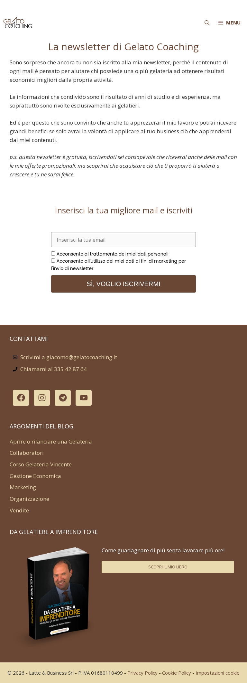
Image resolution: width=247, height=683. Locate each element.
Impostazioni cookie (218, 672)
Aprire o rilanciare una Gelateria (51, 441)
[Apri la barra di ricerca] (207, 22)
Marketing (23, 487)
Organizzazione (29, 498)
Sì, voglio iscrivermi (123, 283)
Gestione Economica (35, 476)
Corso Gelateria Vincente (41, 464)
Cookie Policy (176, 672)
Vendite (19, 510)
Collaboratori (27, 452)
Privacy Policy (142, 672)
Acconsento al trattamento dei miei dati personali (113, 254)
